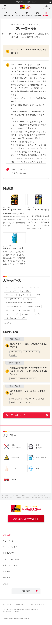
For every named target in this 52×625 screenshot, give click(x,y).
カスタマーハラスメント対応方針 (9, 610)
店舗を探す (7, 535)
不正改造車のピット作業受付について (26, 2)
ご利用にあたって (20, 604)
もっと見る (7, 323)
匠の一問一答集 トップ (15, 415)
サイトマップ (7, 604)
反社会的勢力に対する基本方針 (22, 610)
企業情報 (33, 609)
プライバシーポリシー (37, 604)
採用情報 (26, 591)
